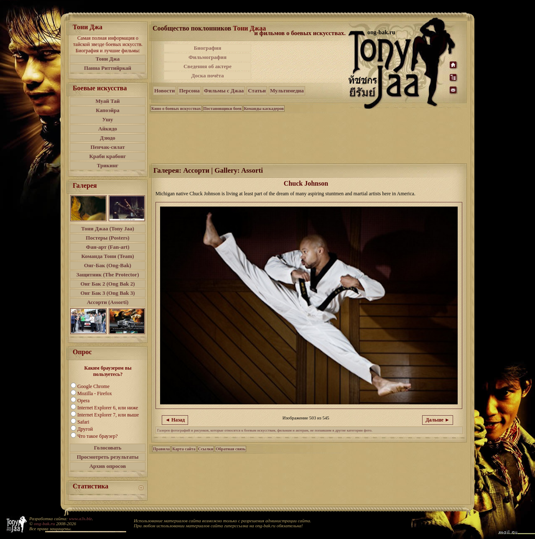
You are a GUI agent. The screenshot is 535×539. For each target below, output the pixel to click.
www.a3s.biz (80, 518)
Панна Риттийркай (107, 68)
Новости (164, 90)
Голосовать (108, 447)
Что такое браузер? (97, 436)
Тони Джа (108, 59)
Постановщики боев (223, 108)
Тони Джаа (249, 28)
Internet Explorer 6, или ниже (107, 408)
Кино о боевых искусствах (176, 108)
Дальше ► (437, 420)
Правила (161, 449)
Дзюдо (107, 138)
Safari (83, 422)
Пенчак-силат (107, 147)
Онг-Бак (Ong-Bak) (107, 265)
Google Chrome (93, 386)
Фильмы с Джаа (224, 90)
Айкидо (107, 128)
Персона (189, 90)
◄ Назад (175, 420)
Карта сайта (183, 449)
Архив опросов (107, 466)
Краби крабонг (107, 156)
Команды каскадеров (264, 108)
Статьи (257, 90)
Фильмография (208, 57)
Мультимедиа (287, 90)
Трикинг (107, 165)
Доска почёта (207, 75)
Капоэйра (108, 110)
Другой (85, 429)
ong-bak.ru (44, 523)
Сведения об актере (207, 66)
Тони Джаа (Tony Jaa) (107, 228)
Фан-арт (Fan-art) (108, 247)
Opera (83, 401)
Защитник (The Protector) (107, 274)
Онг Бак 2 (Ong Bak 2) (107, 284)
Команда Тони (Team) (107, 256)
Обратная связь (230, 449)
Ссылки (206, 449)
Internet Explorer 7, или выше (108, 415)
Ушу (107, 119)
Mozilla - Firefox (94, 393)
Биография (208, 48)
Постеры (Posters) (107, 238)
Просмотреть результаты (108, 457)
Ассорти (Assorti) (108, 302)
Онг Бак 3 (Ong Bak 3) (107, 293)
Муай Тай (107, 101)
